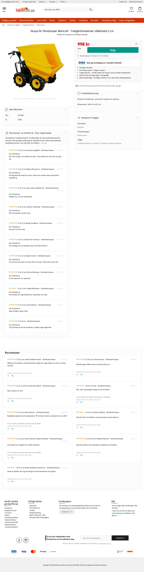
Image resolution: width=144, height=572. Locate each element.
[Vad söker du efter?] (68, 9)
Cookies (32, 510)
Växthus (73, 20)
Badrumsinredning (26, 20)
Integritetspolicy (35, 513)
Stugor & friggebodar (127, 20)
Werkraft (80, 127)
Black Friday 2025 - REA (37, 515)
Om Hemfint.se (34, 508)
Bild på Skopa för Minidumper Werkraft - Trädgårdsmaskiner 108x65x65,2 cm (35, 98)
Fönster (52, 20)
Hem (3, 25)
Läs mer (44, 143)
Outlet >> (63, 2)
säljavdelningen (117, 513)
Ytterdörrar (62, 20)
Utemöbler (94, 20)
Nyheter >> (42, 2)
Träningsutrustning (109, 20)
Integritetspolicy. (105, 543)
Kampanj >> (53, 2)
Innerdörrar (83, 20)
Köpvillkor (32, 506)
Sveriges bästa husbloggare (39, 517)
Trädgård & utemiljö (9, 20)
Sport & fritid (41, 20)
